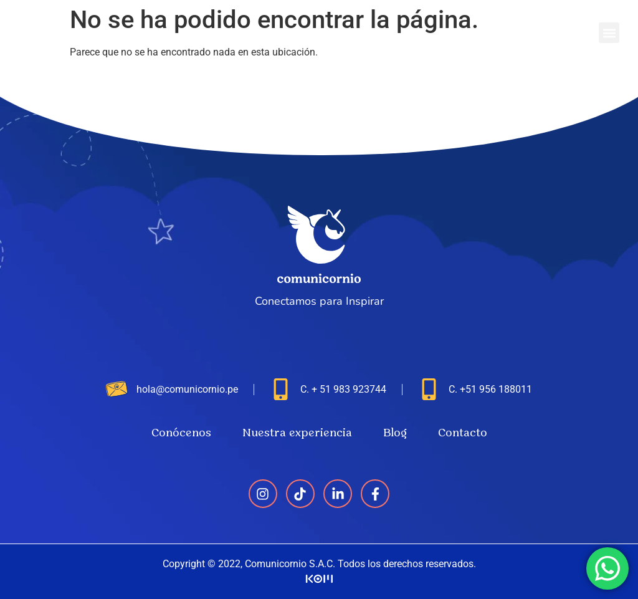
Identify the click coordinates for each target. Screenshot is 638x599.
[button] (609, 32)
